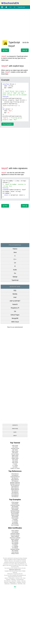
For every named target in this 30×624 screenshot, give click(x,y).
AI (14, 7)
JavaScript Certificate (15, 533)
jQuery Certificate (15, 539)
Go (15, 273)
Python (15, 249)
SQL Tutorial (15, 449)
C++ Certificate (15, 546)
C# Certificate (15, 547)
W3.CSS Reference (15, 485)
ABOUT (15, 435)
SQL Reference (15, 478)
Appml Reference (15, 486)
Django (15, 277)
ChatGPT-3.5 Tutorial (15, 468)
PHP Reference (15, 481)
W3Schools (7, 583)
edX (21, 578)
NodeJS (15, 304)
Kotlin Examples (15, 518)
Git (15, 311)
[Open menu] (2, 7)
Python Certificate (15, 536)
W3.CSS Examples (15, 512)
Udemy (6, 578)
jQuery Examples (15, 513)
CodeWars (19, 582)
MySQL (15, 294)
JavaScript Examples (14, 505)
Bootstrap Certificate (15, 549)
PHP (15, 297)
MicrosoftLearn (7, 581)
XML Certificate (15, 550)
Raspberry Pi (15, 308)
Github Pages (15, 315)
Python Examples (15, 508)
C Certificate (15, 545)
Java (14, 252)
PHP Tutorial (15, 452)
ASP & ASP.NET (15, 301)
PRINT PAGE (15, 428)
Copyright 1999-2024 (9, 571)
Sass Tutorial (15, 459)
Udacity (18, 581)
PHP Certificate (15, 542)
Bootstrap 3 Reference (15, 482)
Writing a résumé (15, 553)
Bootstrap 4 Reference (15, 483)
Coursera (17, 578)
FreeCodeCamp (19, 579)
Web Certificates (15, 528)
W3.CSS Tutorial (15, 454)
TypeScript (21, 7)
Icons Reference (15, 495)
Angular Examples (15, 515)
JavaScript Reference (15, 476)
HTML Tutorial (15, 445)
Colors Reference (15, 493)
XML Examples (15, 523)
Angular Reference (15, 489)
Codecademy (11, 578)
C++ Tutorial (15, 465)
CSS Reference (15, 475)
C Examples (15, 519)
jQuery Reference (15, 488)
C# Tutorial (15, 466)
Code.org (23, 581)
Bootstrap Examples (15, 510)
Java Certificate (15, 543)
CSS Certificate (15, 532)
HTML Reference (15, 473)
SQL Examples (15, 506)
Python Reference (15, 479)
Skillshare (13, 579)
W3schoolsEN (10, 3)
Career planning (15, 552)
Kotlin (15, 270)
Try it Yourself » (7, 124)
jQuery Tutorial (15, 456)
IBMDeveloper (13, 582)
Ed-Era (23, 582)
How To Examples (15, 525)
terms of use (21, 565)
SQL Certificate (15, 540)
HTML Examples (14, 502)
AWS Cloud (15, 322)
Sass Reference (15, 491)
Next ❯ (24, 50)
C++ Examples (15, 520)
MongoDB (15, 318)
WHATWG (20, 583)
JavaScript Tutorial (15, 448)
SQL (15, 290)
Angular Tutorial (15, 458)
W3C (24, 583)
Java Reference (15, 492)
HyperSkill (14, 581)
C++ (15, 259)
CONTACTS (15, 425)
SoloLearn (6, 582)
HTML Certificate (15, 530)
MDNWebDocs (13, 583)
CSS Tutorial (15, 447)
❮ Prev (5, 50)
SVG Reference (15, 496)
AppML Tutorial (15, 455)
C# (10, 7)
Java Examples (15, 516)
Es (25, 42)
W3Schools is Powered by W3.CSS (14, 573)
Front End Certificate (15, 535)
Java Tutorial (15, 461)
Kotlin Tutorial (15, 462)
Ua (23, 42)
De (28, 42)
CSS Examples (15, 503)
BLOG (15, 432)
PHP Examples (15, 509)
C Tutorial (15, 464)
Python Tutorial (15, 451)
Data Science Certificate (15, 537)
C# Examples (15, 522)
